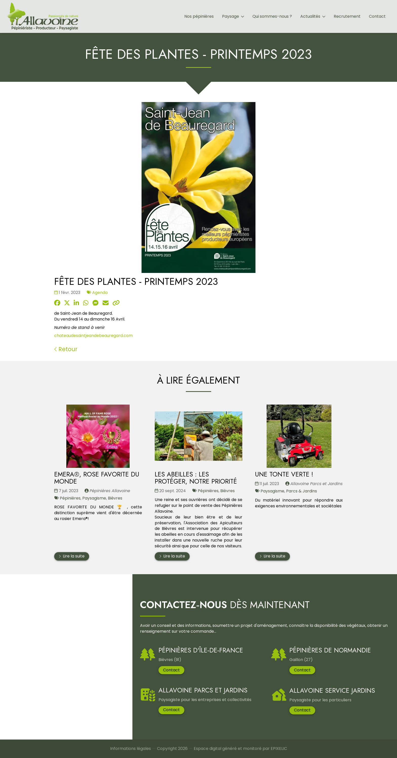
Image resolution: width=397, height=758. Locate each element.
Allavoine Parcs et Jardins (202, 699)
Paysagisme (94, 498)
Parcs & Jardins (301, 491)
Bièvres (115, 498)
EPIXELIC (279, 751)
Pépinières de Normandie (330, 659)
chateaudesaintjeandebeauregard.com (93, 336)
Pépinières (70, 498)
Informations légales (130, 750)
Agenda (100, 292)
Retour (65, 349)
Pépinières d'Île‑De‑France (200, 651)
